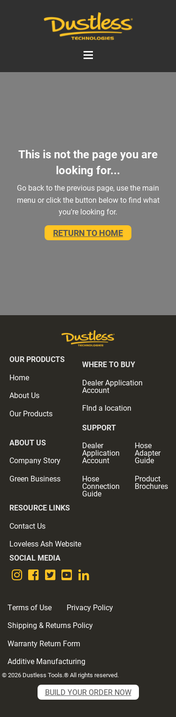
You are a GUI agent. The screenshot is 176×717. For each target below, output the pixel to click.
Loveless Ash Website (45, 543)
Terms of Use (30, 607)
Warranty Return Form (44, 643)
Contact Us (27, 526)
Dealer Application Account (112, 386)
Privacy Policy (90, 607)
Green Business (35, 478)
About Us (24, 395)
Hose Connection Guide (101, 485)
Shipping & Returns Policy (50, 625)
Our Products (31, 413)
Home (19, 377)
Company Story (35, 460)
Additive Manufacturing (46, 661)
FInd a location (106, 408)
